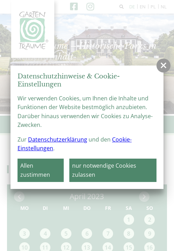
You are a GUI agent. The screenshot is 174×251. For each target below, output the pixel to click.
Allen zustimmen (35, 170)
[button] (163, 66)
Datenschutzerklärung (57, 139)
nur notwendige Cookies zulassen (104, 170)
